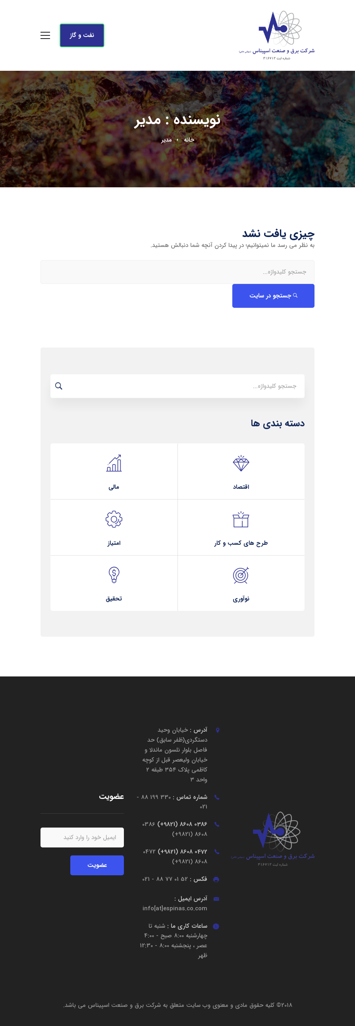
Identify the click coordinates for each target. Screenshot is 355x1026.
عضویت (97, 865)
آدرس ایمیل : (175, 903)
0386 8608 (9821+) (174, 829)
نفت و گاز (82, 35)
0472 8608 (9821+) (175, 857)
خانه (189, 140)
